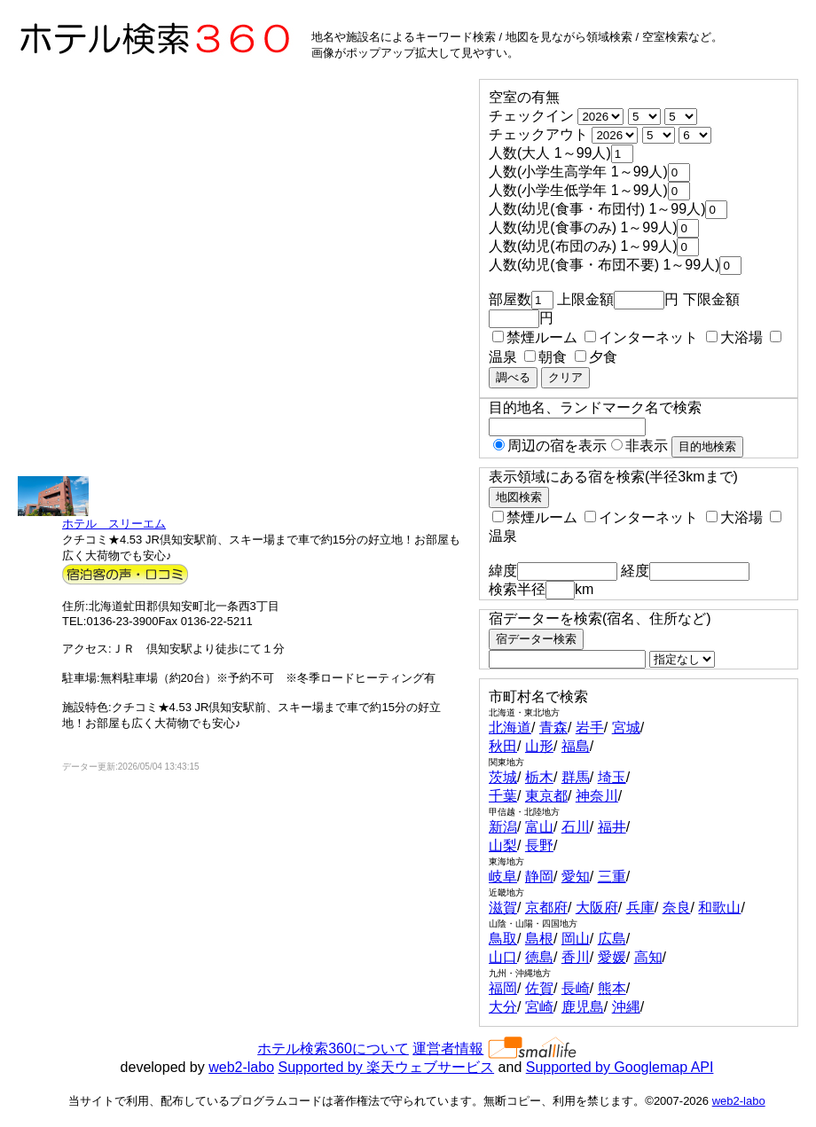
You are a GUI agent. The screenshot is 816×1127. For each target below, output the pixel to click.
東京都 (546, 795)
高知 (648, 957)
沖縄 (626, 1006)
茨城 (503, 777)
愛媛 (612, 957)
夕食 (596, 356)
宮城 (626, 727)
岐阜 (503, 876)
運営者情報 (447, 1048)
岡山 (575, 938)
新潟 (503, 826)
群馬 (575, 777)
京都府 (546, 907)
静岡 (539, 876)
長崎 (575, 988)
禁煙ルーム (534, 337)
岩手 (590, 727)
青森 (553, 727)
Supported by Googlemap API (620, 1067)
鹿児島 (582, 1006)
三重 (612, 876)
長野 (539, 845)
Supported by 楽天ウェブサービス (387, 1067)
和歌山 (719, 907)
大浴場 (734, 337)
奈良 (677, 907)
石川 (575, 826)
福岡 (503, 988)
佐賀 (539, 988)
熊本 (612, 988)
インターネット (641, 337)
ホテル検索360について (333, 1048)
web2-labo (241, 1067)
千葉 (503, 795)
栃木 (539, 777)
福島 (575, 746)
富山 (539, 826)
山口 (503, 957)
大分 (503, 1006)
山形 (539, 746)
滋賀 (503, 907)
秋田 (503, 746)
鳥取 (503, 938)
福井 (612, 826)
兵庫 (640, 907)
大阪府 (597, 907)
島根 (539, 938)
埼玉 (612, 777)
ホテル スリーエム (114, 523)
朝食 (545, 356)
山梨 (503, 845)
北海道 (510, 727)
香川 (575, 957)
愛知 (575, 876)
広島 (612, 938)
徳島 (539, 957)
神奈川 (597, 795)
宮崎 (539, 1006)
